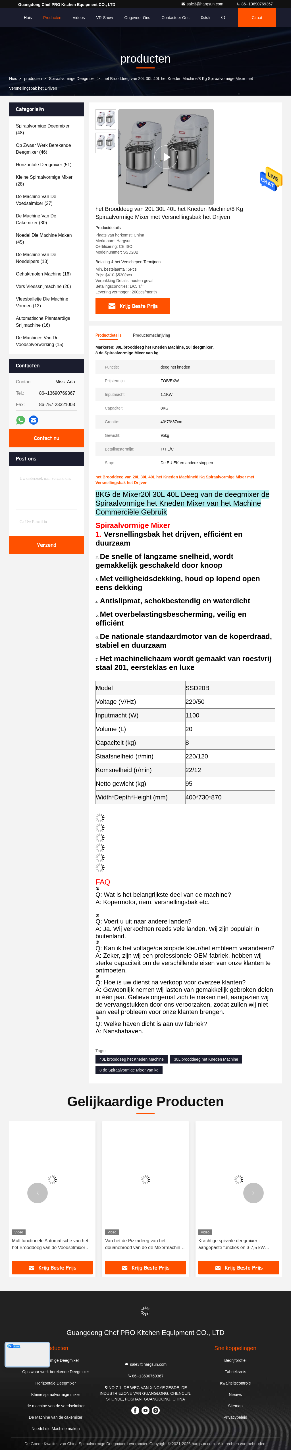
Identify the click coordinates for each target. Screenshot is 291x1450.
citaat (257, 17)
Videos (79, 17)
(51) (44, 164)
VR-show (104, 17)
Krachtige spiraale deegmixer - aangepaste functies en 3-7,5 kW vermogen (231, 1244)
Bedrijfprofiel (235, 1360)
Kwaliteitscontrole (235, 1383)
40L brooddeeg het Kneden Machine (131, 1059)
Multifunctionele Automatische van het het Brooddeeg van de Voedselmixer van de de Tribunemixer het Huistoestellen (50, 1244)
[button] (37, 1193)
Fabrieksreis (235, 1371)
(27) (36, 200)
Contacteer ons (176, 17)
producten (33, 78)
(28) (44, 180)
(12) (42, 302)
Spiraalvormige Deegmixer (72, 78)
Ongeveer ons (137, 17)
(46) (43, 149)
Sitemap (235, 1406)
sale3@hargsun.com (203, 4)
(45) (44, 238)
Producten (52, 17)
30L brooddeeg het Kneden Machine (206, 1059)
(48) (43, 129)
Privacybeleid (235, 1417)
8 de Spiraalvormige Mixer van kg (129, 1070)
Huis (28, 17)
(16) (43, 274)
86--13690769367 (254, 4)
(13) (36, 258)
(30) (36, 219)
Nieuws (235, 1394)
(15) (39, 341)
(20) (43, 286)
